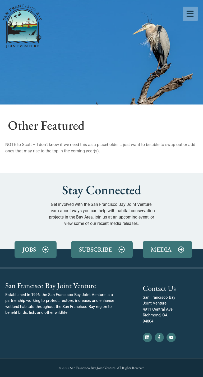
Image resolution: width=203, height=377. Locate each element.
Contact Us (159, 288)
